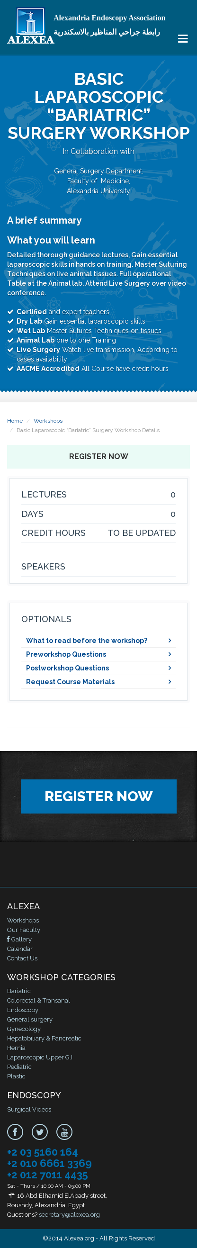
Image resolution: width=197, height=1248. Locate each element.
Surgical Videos (29, 1109)
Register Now (98, 456)
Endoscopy (22, 1009)
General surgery (30, 1019)
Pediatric (19, 1066)
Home (15, 420)
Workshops (48, 420)
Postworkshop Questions (67, 668)
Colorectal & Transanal (38, 1000)
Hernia (16, 1047)
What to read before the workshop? (86, 640)
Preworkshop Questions (66, 654)
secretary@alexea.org (69, 1214)
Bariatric (19, 991)
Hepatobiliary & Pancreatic (44, 1038)
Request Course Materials (70, 682)
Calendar (20, 948)
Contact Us (22, 958)
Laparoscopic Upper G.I (39, 1057)
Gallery (19, 939)
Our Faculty (23, 929)
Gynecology (24, 1028)
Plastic (16, 1076)
